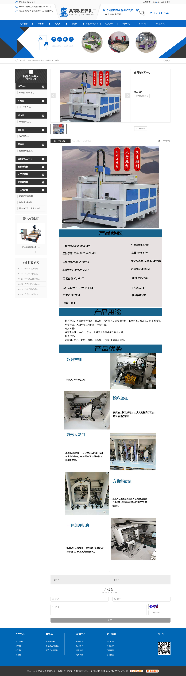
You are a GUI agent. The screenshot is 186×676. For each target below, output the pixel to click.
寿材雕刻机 (23, 182)
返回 (166, 60)
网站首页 (24, 23)
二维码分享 (166, 141)
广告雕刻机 (23, 190)
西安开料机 (50, 641)
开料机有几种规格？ (27, 2)
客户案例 (109, 23)
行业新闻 (79, 646)
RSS (103, 671)
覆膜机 (21, 144)
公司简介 (143, 23)
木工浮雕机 (23, 174)
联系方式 (160, 23)
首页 (29, 60)
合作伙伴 (110, 646)
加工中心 (22, 86)
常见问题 (79, 650)
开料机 (41, 23)
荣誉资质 (110, 655)
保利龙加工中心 (52, 60)
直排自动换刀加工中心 (31, 247)
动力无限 (124, 671)
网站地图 (96, 671)
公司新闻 (79, 641)
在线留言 (147, 2)
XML (108, 671)
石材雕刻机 (23, 167)
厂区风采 (110, 650)
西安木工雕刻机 (52, 646)
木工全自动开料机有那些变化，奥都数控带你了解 (36, 11)
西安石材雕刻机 (52, 650)
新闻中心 (126, 23)
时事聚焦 (79, 655)
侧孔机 (75, 23)
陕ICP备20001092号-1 (83, 671)
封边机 (58, 23)
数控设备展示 (92, 23)
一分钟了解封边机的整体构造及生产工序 (35, 7)
